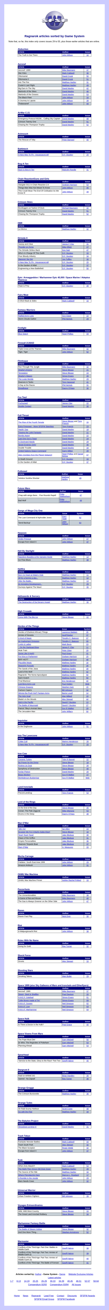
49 (87, 85)
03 (87, 1006)
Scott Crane (67, 1109)
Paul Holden (67, 684)
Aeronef (22, 64)
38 (87, 560)
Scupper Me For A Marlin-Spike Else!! (34, 832)
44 (87, 104)
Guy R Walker (68, 708)
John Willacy (67, 711)
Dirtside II (22, 238)
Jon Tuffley (67, 259)
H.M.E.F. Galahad (25, 997)
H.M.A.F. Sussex (25, 1003)
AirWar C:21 (24, 113)
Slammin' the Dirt (25, 259)
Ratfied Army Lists (26, 316)
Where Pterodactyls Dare (29, 1175)
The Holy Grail (24, 696)
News (25, 1296)
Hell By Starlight (26, 551)
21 (87, 370)
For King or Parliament (27, 656)
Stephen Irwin (68, 687)
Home (17, 1296)
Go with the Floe (25, 1112)
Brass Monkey (24, 775)
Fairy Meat (23, 295)
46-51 (78, 1281)
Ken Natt (66, 250)
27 (87, 247)
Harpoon (22, 533)
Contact (60, 1296)
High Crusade (25, 611)
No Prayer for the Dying (28, 762)
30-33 (53, 1281)
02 (87, 1003)
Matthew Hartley (69, 82)
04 (87, 1010)
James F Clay (68, 244)
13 (87, 581)
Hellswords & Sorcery (29, 596)
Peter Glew (67, 650)
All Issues (76, 1284)
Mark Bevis (67, 644)
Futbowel (22, 471)
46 (87, 91)
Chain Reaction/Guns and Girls (33, 179)
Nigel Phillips (67, 334)
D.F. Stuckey (67, 155)
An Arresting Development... (30, 584)
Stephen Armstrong (70, 1232)
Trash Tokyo (24, 1136)
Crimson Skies (25, 202)
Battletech (23, 149)
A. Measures (67, 847)
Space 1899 (23, 985)
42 (87, 88)
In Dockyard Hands (26, 442)
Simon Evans (68, 376)
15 (87, 687)
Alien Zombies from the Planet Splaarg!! (35, 455)
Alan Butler (67, 976)
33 (87, 97)
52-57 (87, 1281)
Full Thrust (23, 415)
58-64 (96, 1281)
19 (87, 696)
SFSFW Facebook (66, 1299)
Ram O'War (23, 847)
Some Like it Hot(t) (26, 653)
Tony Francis (67, 426)
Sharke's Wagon (25, 376)
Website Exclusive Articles (80, 1274)
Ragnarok (36, 1296)
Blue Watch (23, 334)
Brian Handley (68, 1076)
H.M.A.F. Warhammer (27, 1010)
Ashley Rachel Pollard (71, 880)
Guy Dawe (66, 316)
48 (87, 119)
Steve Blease (68, 370)
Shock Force (24, 955)
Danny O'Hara (68, 388)
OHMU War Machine (28, 874)
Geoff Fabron (68, 1061)
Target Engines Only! (27, 445)
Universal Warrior (26, 1190)
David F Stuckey (69, 702)
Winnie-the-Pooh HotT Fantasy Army (33, 693)
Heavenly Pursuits (26, 666)
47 (87, 250)
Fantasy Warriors (26, 310)
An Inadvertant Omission (28, 641)
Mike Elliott (67, 247)
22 (87, 316)
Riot (20, 925)
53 (87, 94)
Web (87, 684)
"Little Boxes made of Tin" (29, 1000)
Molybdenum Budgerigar (28, 778)
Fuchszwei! (23, 403)
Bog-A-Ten (23, 164)
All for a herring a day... (28, 578)
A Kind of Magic (25, 638)
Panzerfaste (24, 889)
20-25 (35, 1281)
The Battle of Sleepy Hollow (30, 1229)
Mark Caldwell (68, 73)
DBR (20, 223)
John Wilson (67, 55)
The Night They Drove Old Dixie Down (34, 1169)
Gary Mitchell (68, 1040)
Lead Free (49, 1296)
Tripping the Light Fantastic (29, 432)
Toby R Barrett (68, 759)
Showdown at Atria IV (27, 1127)
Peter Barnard (68, 140)
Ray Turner (67, 946)
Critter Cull (22, 741)
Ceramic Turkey (25, 759)
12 (87, 578)
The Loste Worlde (25, 379)
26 (87, 376)
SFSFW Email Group (44, 1299)
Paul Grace (67, 653)
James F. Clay (68, 647)
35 (87, 587)
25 (87, 155)
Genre (62, 1274)
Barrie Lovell (67, 693)
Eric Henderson (68, 681)
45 (87, 188)
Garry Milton (67, 451)
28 (87, 451)
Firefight (22, 328)
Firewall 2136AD (26, 343)
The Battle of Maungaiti (28, 705)
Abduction (23, 49)
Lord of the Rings (26, 802)
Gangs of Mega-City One (30, 511)
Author (38, 1274)
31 (87, 82)
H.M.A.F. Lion (24, 1006)
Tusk (20, 1160)
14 (87, 557)
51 (87, 79)
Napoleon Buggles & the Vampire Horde (35, 557)
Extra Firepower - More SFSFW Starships (36, 426)
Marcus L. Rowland (70, 1175)
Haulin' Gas (23, 429)
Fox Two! (22, 397)
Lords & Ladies (24, 644)
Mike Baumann (68, 70)
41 (87, 382)
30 (87, 259)
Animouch (23, 134)
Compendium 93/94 (59, 1284)
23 (87, 426)
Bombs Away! (24, 436)
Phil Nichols (67, 319)
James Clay (67, 403)
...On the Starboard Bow (28, 647)
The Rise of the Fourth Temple (31, 422)
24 (87, 373)
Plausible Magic (25, 663)
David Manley (68, 88)
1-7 (11, 1281)
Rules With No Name (28, 940)
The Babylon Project (28, 1121)
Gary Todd (64, 517)
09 (87, 334)
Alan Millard (67, 696)
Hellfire (21, 569)
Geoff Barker (67, 635)
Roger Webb (67, 1148)
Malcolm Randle (69, 170)
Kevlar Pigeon (24, 772)
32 (87, 208)
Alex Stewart (67, 699)
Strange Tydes (25, 1103)
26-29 (44, 1281)
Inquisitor (22, 720)
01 (87, 997)
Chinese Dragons (25, 687)
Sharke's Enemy (25, 370)
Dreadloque (23, 388)
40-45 (70, 1281)
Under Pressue (24, 539)
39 (87, 101)
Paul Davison (68, 994)
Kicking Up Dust (25, 766)
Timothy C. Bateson (70, 638)
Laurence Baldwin (69, 632)
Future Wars (24, 488)
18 (87, 429)
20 (87, 422)
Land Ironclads (25, 787)
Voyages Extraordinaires (30, 1205)
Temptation (23, 373)
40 (87, 140)
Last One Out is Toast (27, 439)
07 (87, 455)
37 (87, 70)
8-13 (19, 1281)
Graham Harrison (69, 185)
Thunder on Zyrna (25, 247)
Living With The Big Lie (28, 617)
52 (87, 125)
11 (87, 575)
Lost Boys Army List (26, 684)
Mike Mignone (68, 811)
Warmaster (23, 1241)
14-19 (26, 1281)
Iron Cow (22, 753)
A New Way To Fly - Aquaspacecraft (33, 155)
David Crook (67, 76)
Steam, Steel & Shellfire (28, 994)
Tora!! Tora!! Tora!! (26, 835)
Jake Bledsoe (68, 835)
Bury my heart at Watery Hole (30, 575)
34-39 (61, 1281)
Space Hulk (23, 1019)
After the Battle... (25, 581)
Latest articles (54, 1278)
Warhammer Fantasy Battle (31, 1223)
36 (87, 73)
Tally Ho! (22, 829)
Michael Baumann (70, 208)
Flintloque (23, 361)
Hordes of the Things (28, 626)
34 (87, 55)
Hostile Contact (24, 406)
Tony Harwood (68, 382)
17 (87, 1175)
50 (87, 76)
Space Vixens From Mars (30, 1034)
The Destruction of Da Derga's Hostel (34, 602)
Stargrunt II (23, 1070)
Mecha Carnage (25, 856)
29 (87, 319)
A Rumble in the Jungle (28, 1178)
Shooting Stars (25, 970)
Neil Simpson (68, 1003)
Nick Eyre (66, 916)
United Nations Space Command (32, 451)
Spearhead (23, 1055)
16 (87, 663)
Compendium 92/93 (37, 1284)
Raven (21, 910)
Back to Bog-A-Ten (26, 170)
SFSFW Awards (87, 1296)
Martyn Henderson (70, 741)
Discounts (72, 1296)
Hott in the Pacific (25, 702)
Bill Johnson (67, 690)
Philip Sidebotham (65, 495)
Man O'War (23, 823)
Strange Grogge (26, 1088)
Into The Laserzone (27, 735)
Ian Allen (66, 829)
